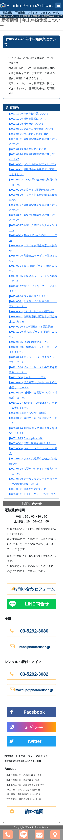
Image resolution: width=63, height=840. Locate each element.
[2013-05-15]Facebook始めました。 (29, 341)
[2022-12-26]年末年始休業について (29, 113)
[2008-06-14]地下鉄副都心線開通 (27, 412)
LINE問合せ (37, 603)
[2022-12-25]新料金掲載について (27, 118)
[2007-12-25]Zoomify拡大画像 (26, 438)
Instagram (34, 727)
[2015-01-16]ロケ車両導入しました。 (30, 296)
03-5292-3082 (34, 674)
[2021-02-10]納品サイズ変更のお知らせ (31, 189)
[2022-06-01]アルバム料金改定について (31, 128)
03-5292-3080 (34, 631)
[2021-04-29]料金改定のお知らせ (27, 149)
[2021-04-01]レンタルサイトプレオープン (32, 164)
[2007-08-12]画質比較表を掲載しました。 (32, 443)
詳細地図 (34, 811)
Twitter (34, 741)
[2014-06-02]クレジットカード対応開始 (31, 311)
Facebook (34, 712)
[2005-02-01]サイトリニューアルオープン (32, 494)
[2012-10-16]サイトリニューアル (27, 377)
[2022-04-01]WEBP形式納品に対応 (29, 133)
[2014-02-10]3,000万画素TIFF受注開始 (31, 326)
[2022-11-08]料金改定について (26, 123)
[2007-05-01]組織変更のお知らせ (27, 488)
